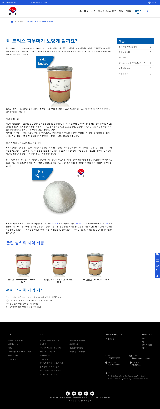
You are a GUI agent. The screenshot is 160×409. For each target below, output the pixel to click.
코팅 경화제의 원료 (76, 348)
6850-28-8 (54, 224)
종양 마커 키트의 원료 (77, 340)
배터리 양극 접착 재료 (77, 352)
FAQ (143, 339)
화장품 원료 (123, 73)
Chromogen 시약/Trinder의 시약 (132, 63)
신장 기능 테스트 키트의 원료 (50, 370)
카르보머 (122, 57)
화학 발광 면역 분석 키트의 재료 (51, 363)
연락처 (129, 11)
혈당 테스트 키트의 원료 (48, 374)
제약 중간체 (73, 344)
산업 (93, 11)
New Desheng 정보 (107, 11)
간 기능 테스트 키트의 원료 (49, 367)
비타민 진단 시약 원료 (48, 352)
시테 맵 (71, 401)
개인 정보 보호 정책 (84, 401)
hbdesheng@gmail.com (39, 2)
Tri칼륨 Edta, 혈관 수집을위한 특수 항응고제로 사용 (31, 300)
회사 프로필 (110, 339)
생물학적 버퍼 (124, 68)
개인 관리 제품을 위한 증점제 (50, 348)
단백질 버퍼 (44, 359)
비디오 (144, 342)
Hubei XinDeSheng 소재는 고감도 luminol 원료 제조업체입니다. (36, 297)
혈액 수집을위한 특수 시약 (49, 340)
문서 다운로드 (147, 345)
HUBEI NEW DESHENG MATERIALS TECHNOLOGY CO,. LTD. (77, 398)
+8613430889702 (11, 2)
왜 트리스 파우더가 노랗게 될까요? (40, 22)
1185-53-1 (78, 224)
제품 (86, 11)
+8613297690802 (114, 358)
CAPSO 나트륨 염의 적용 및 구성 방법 (25, 307)
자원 (121, 11)
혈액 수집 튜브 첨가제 (128, 47)
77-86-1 (106, 224)
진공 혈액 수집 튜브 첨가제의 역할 (24, 304)
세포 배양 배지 (45, 355)
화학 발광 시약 (125, 52)
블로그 (138, 11)
